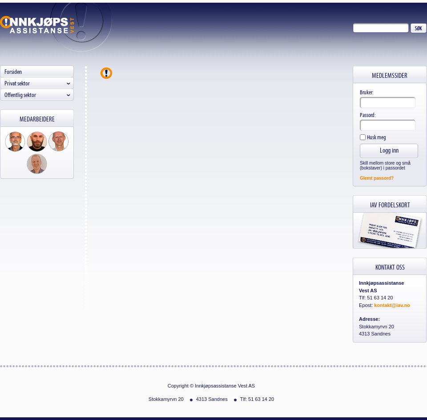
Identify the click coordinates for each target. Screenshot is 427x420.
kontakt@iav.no (392, 305)
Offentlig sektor (20, 94)
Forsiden (13, 71)
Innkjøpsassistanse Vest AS (37, 24)
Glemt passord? (377, 178)
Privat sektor (17, 83)
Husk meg (376, 137)
